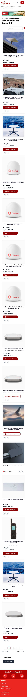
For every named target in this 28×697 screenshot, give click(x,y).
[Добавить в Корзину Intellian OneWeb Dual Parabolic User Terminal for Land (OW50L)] (10, 233)
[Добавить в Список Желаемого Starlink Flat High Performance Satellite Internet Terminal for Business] (4, 69)
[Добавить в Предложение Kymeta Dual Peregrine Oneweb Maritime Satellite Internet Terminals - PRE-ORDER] (12, 396)
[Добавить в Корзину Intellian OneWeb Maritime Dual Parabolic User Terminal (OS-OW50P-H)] (10, 275)
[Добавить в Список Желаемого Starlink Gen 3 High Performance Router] (4, 513)
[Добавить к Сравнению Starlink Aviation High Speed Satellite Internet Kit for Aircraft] (7, 437)
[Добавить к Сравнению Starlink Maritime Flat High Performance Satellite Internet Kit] (7, 153)
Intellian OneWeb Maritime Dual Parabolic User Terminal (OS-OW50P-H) (13, 265)
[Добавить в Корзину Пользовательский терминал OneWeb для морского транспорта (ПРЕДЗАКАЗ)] (10, 191)
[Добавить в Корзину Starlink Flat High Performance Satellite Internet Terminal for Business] (10, 65)
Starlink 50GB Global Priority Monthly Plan (13, 585)
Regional (13, 6)
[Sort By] (15, 28)
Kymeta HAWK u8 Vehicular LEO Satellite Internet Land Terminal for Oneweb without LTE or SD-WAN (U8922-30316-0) (13, 627)
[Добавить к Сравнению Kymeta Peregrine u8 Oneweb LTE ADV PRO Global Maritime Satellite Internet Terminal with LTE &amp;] (7, 362)
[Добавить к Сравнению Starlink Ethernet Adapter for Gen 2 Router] (22, 471)
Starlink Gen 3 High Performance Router (13, 499)
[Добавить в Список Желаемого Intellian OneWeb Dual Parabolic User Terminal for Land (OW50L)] (4, 236)
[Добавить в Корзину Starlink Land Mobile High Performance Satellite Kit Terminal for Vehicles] (10, 107)
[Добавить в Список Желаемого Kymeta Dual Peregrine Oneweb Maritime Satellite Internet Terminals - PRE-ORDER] (4, 400)
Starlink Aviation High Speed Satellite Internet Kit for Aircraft (13, 429)
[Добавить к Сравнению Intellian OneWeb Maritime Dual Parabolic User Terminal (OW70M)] (7, 320)
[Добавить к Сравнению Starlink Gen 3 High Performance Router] (7, 513)
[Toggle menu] (26, 2)
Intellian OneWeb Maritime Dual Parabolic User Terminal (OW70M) (13, 307)
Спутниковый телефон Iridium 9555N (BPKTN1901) (13, 542)
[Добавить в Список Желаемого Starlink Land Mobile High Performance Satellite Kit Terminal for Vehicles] (4, 111)
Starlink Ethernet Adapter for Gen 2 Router (13, 465)
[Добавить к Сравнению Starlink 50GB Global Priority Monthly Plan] (7, 599)
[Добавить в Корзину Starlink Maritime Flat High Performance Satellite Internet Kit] (10, 149)
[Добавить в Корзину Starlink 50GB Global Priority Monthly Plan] (10, 595)
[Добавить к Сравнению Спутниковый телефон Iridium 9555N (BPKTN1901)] (7, 557)
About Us (3, 683)
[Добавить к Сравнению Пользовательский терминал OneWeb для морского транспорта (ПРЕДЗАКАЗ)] (7, 195)
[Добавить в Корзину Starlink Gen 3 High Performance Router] (10, 509)
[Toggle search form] (13, 2)
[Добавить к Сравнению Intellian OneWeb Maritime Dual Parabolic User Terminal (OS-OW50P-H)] (7, 278)
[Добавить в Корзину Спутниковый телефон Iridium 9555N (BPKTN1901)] (10, 553)
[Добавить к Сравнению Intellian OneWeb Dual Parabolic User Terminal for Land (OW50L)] (7, 236)
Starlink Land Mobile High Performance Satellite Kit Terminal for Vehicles (13, 98)
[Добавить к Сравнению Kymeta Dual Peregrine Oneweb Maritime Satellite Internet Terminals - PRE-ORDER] (7, 400)
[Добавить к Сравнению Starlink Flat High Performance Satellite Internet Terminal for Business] (7, 69)
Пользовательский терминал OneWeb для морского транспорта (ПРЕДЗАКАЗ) (13, 182)
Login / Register (5, 694)
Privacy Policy (4, 686)
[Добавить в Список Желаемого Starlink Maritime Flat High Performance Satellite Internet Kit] (4, 153)
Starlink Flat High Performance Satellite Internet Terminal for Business (13, 56)
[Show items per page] (22, 651)
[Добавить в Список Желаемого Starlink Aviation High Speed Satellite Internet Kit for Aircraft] (4, 437)
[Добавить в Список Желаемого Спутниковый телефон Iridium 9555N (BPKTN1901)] (4, 557)
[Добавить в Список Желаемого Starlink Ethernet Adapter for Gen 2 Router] (19, 471)
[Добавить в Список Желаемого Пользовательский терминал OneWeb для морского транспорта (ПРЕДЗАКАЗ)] (4, 195)
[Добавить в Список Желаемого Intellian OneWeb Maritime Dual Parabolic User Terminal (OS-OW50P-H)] (4, 278)
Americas (19, 6)
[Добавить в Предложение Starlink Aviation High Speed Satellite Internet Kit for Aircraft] (12, 433)
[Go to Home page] (5, 2)
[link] (6, 648)
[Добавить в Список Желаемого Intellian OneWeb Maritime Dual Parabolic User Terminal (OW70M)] (4, 320)
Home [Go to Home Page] (2, 6)
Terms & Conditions (6, 688)
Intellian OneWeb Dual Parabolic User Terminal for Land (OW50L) (13, 223)
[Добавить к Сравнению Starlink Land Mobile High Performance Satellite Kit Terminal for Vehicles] (7, 111)
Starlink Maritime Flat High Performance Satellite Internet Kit (13, 140)
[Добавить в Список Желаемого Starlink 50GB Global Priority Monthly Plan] (4, 599)
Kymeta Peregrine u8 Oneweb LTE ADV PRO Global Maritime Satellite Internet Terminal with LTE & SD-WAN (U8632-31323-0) (13, 349)
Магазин (7, 6)
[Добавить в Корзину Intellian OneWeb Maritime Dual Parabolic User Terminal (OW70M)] (10, 317)
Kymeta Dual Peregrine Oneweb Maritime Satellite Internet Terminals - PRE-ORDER (13, 391)
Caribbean (5, 7)
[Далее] (21, 648)
